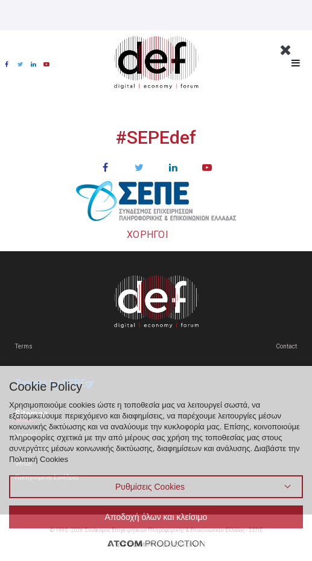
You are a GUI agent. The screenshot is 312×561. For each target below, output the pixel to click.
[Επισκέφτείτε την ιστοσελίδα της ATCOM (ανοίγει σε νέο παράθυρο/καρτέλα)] (156, 543)
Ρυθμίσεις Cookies (150, 487)
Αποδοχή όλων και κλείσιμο (156, 517)
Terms (24, 346)
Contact (286, 346)
